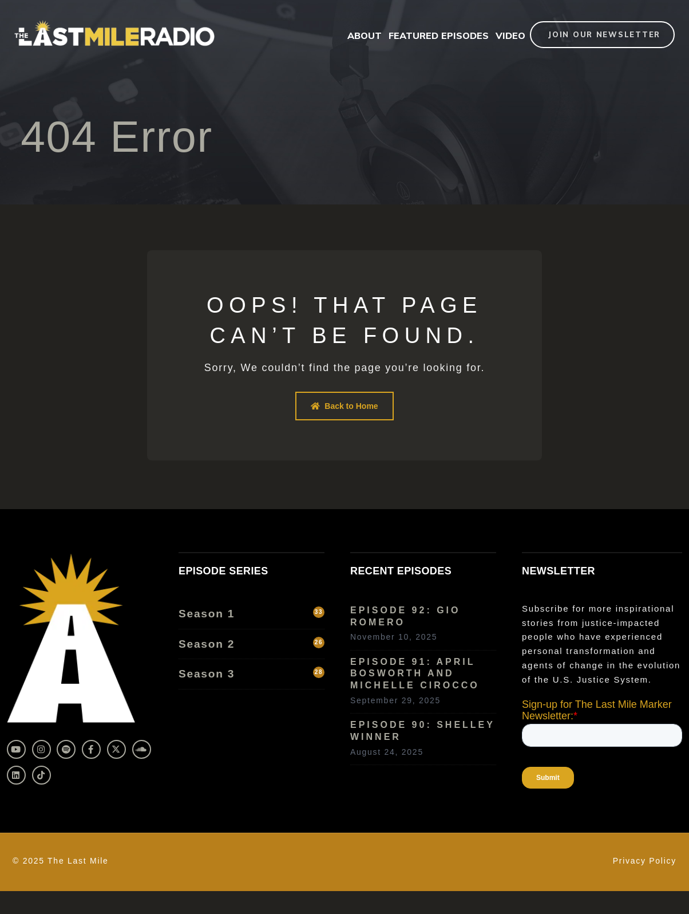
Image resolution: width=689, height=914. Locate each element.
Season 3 (251, 673)
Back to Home (344, 406)
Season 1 (251, 613)
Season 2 (251, 643)
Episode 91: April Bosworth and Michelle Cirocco (415, 674)
